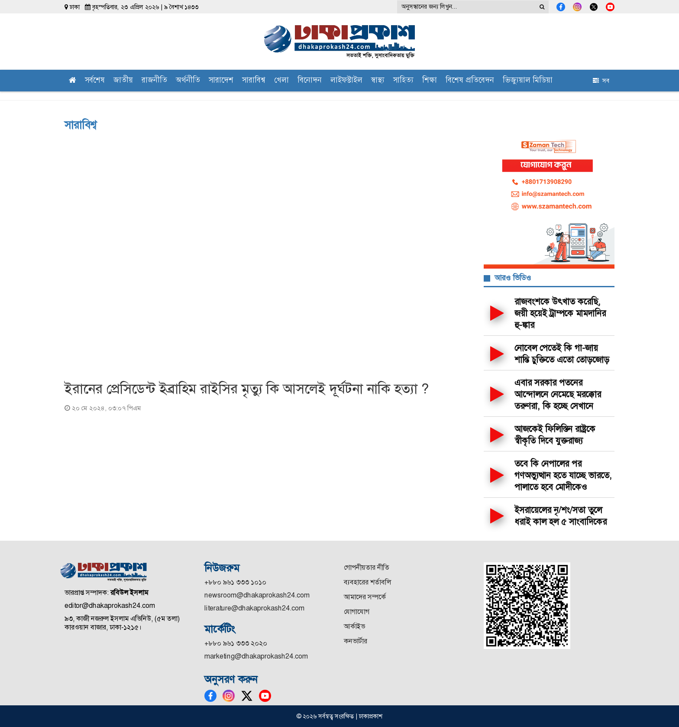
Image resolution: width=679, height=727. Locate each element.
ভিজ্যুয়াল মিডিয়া (528, 81)
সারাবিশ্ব (253, 81)
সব (601, 80)
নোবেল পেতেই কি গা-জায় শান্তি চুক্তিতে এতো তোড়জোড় (561, 353)
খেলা (281, 81)
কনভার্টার (355, 641)
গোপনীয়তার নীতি (366, 567)
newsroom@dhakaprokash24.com (257, 595)
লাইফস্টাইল (346, 81)
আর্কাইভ (354, 626)
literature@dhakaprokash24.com (254, 608)
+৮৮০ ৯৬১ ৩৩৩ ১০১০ (235, 582)
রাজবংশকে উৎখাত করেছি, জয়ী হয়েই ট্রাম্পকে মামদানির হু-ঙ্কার (560, 313)
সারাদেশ (221, 81)
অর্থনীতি (188, 81)
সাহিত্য (403, 81)
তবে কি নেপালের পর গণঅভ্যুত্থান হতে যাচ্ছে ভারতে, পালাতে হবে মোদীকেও (563, 475)
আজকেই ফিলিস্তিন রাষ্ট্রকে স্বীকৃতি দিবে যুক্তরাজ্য (554, 434)
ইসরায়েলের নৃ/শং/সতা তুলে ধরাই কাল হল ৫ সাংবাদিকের (560, 515)
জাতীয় (123, 81)
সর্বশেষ (95, 81)
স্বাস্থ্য (378, 81)
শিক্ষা (429, 81)
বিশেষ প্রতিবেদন (470, 81)
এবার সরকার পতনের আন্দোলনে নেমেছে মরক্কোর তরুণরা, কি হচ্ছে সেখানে (557, 394)
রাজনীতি (154, 81)
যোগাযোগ (356, 611)
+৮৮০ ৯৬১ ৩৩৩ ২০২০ (235, 643)
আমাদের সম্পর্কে (365, 596)
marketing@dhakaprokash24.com (256, 656)
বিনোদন (309, 81)
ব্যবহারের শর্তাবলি (367, 582)
